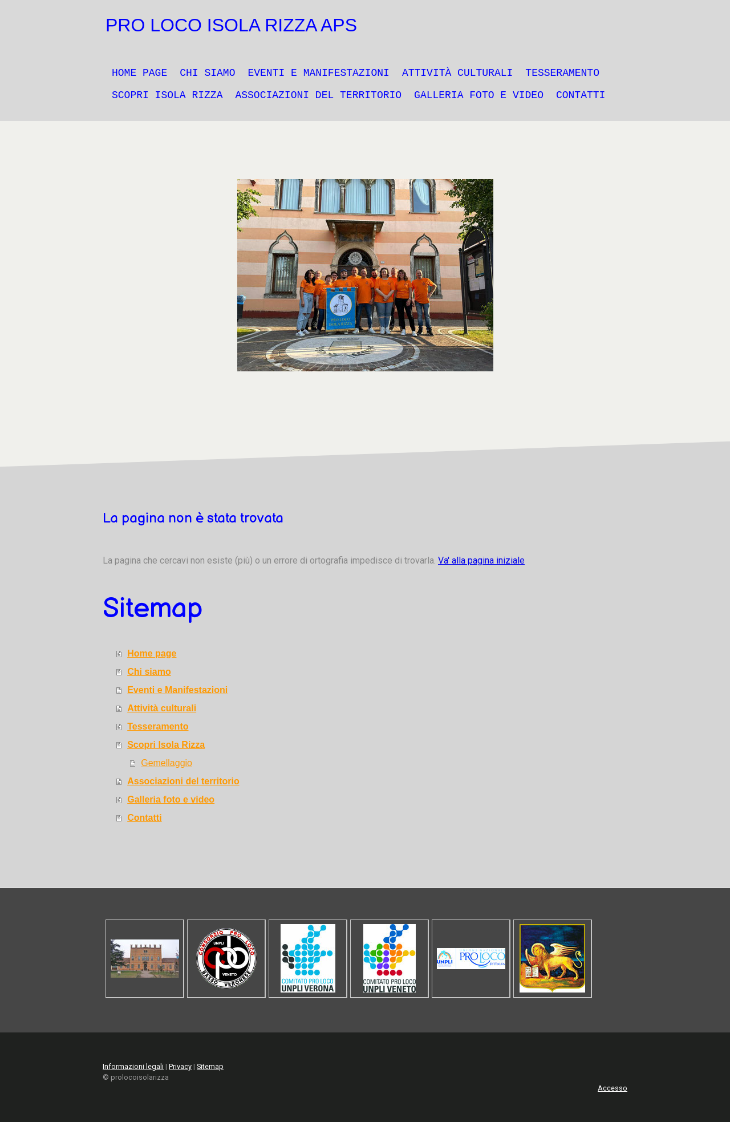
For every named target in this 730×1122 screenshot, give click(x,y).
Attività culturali (457, 73)
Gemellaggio (166, 763)
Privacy (180, 1066)
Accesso (612, 1088)
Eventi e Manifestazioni (318, 73)
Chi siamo (207, 73)
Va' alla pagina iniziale (481, 560)
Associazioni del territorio (318, 95)
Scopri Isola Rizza (167, 95)
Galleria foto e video (479, 95)
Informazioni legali (133, 1066)
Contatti (580, 95)
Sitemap (210, 1066)
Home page (139, 73)
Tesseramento (562, 73)
